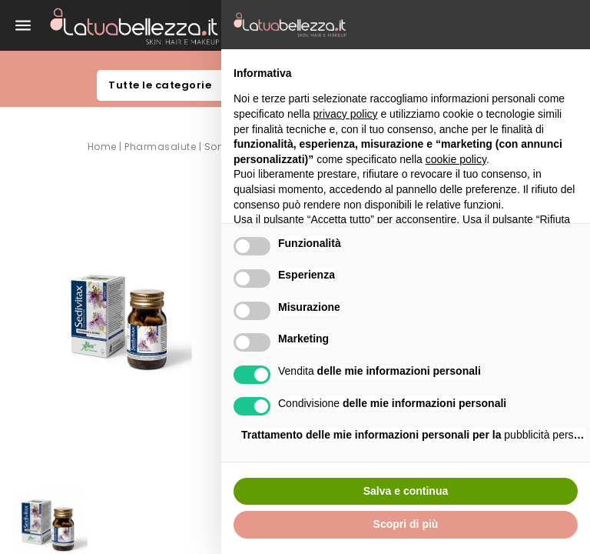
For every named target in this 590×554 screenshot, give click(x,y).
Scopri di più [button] (406, 524)
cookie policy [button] (456, 159)
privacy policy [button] (345, 114)
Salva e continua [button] (405, 491)
